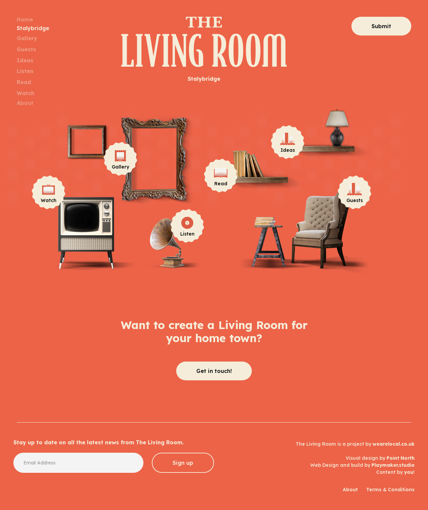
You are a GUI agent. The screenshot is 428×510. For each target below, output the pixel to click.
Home (25, 19)
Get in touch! (214, 371)
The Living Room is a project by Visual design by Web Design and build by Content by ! (355, 458)
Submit (381, 26)
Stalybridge (33, 28)
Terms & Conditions (390, 490)
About (25, 103)
